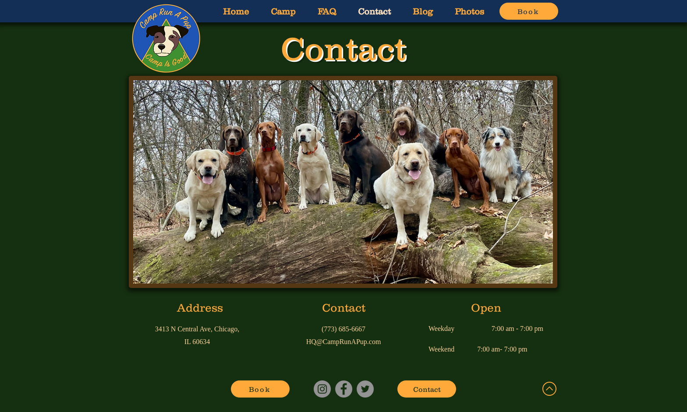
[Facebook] (343, 389)
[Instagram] (322, 389)
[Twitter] (365, 389)
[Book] (528, 11)
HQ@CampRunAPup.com (343, 341)
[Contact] (426, 389)
